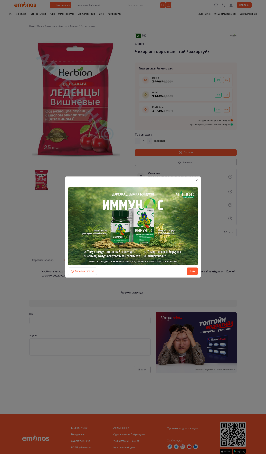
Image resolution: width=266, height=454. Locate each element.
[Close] (196, 180)
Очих (192, 271)
